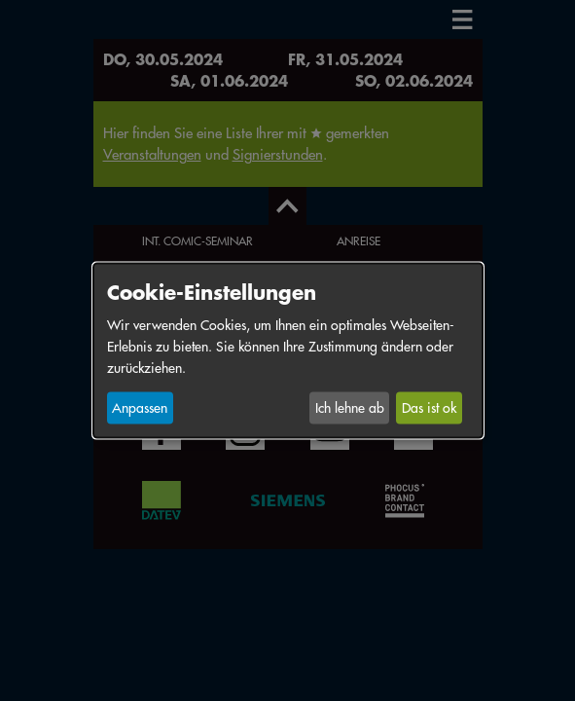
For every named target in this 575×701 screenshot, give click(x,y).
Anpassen (139, 408)
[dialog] (288, 351)
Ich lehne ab (349, 408)
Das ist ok (429, 408)
